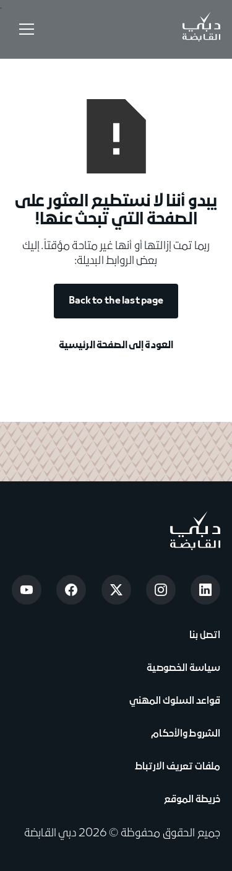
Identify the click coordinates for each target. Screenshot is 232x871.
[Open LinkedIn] (205, 590)
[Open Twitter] (116, 590)
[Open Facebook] (71, 590)
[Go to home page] (195, 530)
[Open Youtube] (26, 590)
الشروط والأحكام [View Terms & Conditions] (184, 734)
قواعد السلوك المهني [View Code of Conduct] (175, 701)
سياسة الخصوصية (182, 668)
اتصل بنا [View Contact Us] (203, 635)
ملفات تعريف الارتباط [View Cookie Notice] (178, 767)
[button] (24, 29)
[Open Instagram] (161, 590)
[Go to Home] (201, 29)
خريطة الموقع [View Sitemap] (192, 800)
